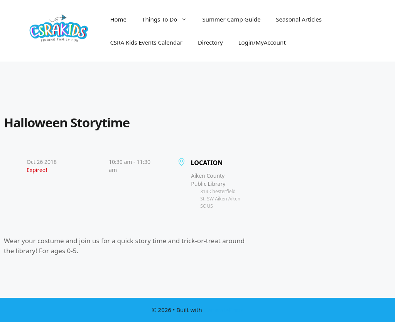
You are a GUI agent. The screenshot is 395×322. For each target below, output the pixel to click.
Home (118, 19)
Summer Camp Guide (231, 19)
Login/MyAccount (262, 42)
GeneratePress (223, 310)
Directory (210, 42)
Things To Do (168, 19)
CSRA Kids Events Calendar (146, 42)
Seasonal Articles (299, 19)
